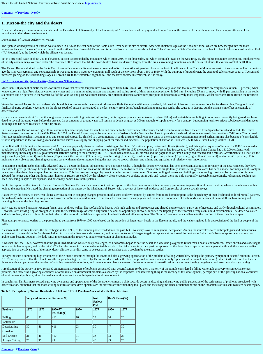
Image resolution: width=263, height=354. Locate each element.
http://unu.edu (93, 3)
